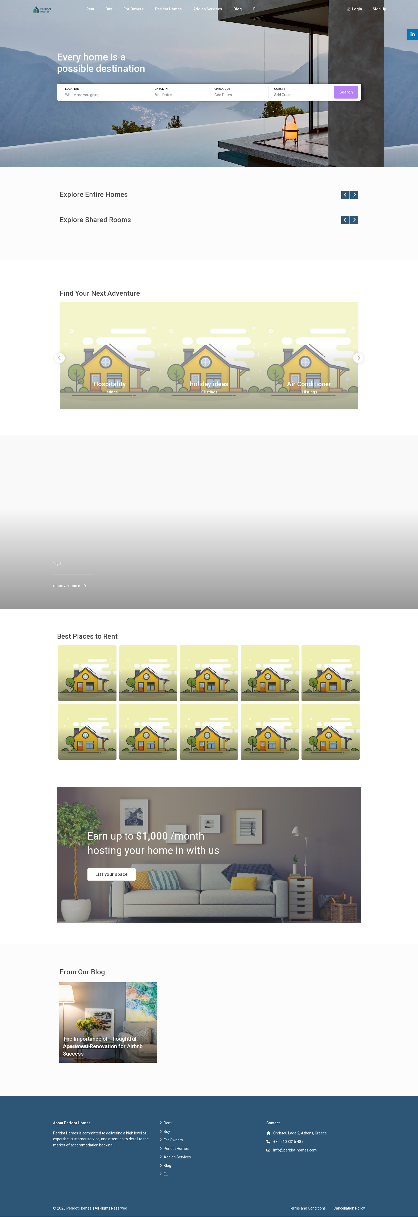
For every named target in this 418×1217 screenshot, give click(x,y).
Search (346, 92)
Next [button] (358, 358)
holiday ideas (209, 384)
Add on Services (207, 9)
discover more (66, 585)
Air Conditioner (309, 384)
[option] (109, 355)
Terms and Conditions (307, 1208)
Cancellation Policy (349, 1208)
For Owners (133, 9)
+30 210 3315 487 (288, 1141)
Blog (238, 9)
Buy (109, 9)
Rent (90, 9)
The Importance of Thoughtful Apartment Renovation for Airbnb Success (103, 1046)
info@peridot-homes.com (295, 1150)
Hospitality (109, 384)
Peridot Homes (168, 9)
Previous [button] (60, 358)
